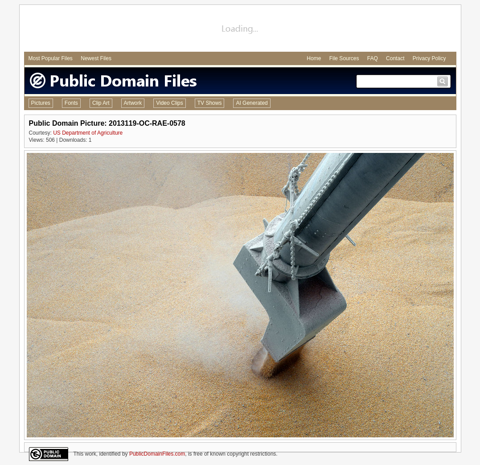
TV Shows (209, 103)
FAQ (372, 58)
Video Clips (169, 103)
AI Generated (251, 103)
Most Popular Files (51, 58)
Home (314, 58)
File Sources (344, 58)
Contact (395, 58)
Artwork (133, 103)
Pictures (40, 103)
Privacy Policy (429, 58)
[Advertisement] (240, 29)
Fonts (71, 103)
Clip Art (101, 103)
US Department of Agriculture (88, 133)
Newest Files (96, 58)
